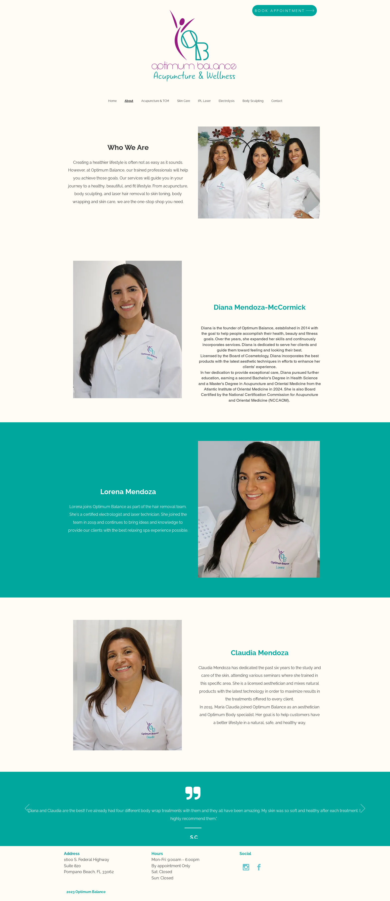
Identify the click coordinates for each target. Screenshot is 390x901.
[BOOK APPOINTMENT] (284, 10)
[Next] (363, 809)
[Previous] (27, 809)
